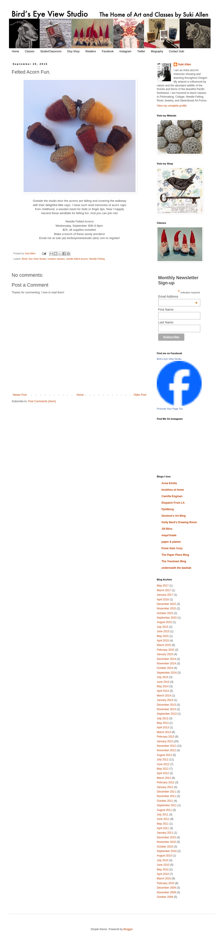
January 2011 (165, 832)
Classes (29, 51)
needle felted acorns (77, 258)
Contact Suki (176, 51)
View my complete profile (172, 105)
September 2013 (167, 713)
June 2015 (163, 631)
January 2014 (165, 700)
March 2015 (164, 645)
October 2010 (165, 846)
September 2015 (167, 617)
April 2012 (163, 773)
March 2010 (164, 878)
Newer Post (20, 394)
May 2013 (163, 723)
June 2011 (163, 819)
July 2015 (162, 626)
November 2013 (166, 709)
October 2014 (165, 668)
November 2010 (166, 841)
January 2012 (165, 787)
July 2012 (162, 759)
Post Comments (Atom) (42, 401)
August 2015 (164, 622)
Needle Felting (97, 258)
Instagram (125, 51)
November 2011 (166, 796)
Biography (157, 51)
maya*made (169, 535)
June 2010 (163, 864)
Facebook (108, 51)
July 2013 (162, 718)
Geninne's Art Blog (174, 515)
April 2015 (163, 640)
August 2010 (164, 855)
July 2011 (162, 814)
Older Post (140, 394)
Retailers (90, 51)
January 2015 (165, 654)
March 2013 (164, 732)
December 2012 (166, 745)
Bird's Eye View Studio (169, 359)
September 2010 (167, 851)
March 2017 (164, 590)
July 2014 (162, 677)
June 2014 (163, 681)
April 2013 (163, 727)
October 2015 (165, 613)
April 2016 (163, 599)
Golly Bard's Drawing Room (179, 522)
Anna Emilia (169, 483)
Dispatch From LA (173, 502)
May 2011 (163, 823)
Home (15, 51)
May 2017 (163, 585)
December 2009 (166, 887)
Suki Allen (184, 64)
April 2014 (163, 690)
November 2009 (166, 892)
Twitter (141, 51)
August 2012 (164, 755)
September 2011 (167, 805)
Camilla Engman (172, 496)
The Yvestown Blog (174, 561)
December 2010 (166, 837)
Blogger (128, 929)
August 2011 (164, 810)
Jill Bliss (167, 528)
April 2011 (163, 828)
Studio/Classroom (51, 51)
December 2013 (166, 704)
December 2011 (166, 791)
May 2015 (163, 636)
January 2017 (165, 594)
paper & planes (171, 541)
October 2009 (165, 896)
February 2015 (165, 649)
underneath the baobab (176, 567)
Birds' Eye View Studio (34, 258)
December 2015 (166, 604)
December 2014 (166, 659)
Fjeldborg (168, 509)
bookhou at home (173, 489)
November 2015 (166, 608)
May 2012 (163, 768)
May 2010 (163, 869)
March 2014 (164, 695)
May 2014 (163, 686)
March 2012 (164, 778)
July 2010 (162, 860)
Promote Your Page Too (170, 408)
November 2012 (166, 750)
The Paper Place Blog (175, 554)
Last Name (165, 322)
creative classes (56, 258)
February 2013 (165, 736)
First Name (165, 309)
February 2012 (165, 782)
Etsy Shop (73, 51)
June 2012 (163, 764)
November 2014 (166, 663)
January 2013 (165, 741)
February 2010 (165, 883)
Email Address (178, 296)
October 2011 (165, 800)
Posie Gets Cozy (172, 548)
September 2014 (167, 672)
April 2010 (163, 874)
